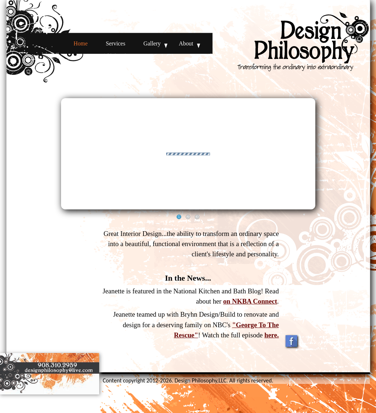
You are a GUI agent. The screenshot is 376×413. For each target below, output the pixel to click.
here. (271, 335)
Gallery (152, 43)
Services (115, 43)
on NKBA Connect (250, 301)
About (186, 43)
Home (81, 43)
